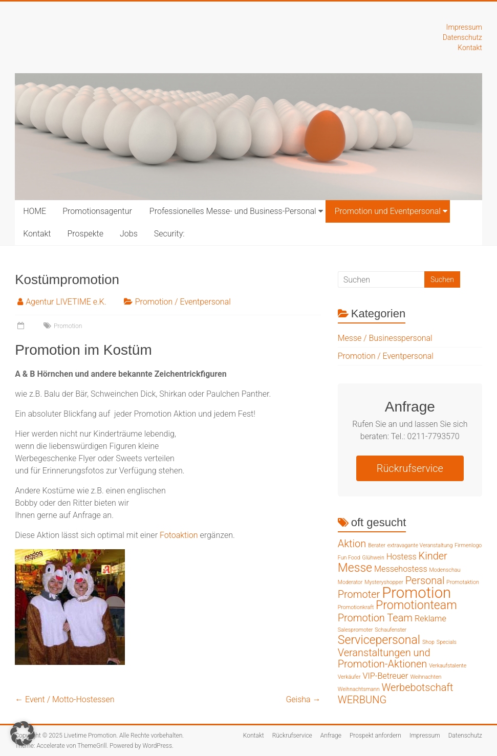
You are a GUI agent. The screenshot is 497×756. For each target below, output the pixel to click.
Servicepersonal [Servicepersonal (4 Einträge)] (379, 640)
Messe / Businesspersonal (385, 338)
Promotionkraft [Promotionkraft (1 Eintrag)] (356, 607)
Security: (169, 234)
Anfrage (330, 735)
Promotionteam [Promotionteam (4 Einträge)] (416, 605)
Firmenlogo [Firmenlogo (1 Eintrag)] (468, 545)
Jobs (129, 234)
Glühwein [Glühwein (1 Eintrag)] (373, 557)
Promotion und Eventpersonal (388, 211)
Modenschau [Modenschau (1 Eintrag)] (445, 570)
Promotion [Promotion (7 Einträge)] (416, 592)
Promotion (68, 326)
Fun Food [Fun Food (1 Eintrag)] (349, 557)
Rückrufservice (410, 468)
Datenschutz (462, 37)
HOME (34, 211)
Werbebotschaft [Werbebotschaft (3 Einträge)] (417, 687)
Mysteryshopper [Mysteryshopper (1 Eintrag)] (383, 582)
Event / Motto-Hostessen (64, 699)
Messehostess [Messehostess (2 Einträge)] (400, 569)
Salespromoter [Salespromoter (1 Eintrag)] (355, 630)
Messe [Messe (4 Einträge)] (355, 568)
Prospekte (85, 234)
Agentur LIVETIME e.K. (66, 302)
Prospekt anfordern (375, 735)
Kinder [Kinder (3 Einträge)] (433, 556)
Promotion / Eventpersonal (183, 302)
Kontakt (470, 48)
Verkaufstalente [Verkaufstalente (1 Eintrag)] (447, 665)
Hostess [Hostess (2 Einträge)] (401, 556)
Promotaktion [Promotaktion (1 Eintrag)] (462, 582)
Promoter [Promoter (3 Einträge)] (359, 594)
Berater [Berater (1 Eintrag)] (376, 545)
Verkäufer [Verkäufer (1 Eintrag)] (349, 677)
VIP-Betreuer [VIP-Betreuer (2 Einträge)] (385, 676)
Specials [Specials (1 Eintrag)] (447, 642)
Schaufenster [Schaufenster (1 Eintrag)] (390, 630)
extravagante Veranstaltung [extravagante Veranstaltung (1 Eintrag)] (420, 545)
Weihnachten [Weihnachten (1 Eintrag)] (425, 677)
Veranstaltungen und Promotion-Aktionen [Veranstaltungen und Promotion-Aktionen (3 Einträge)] (384, 658)
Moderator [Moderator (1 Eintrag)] (350, 582)
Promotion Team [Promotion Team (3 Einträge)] (375, 618)
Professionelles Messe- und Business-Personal (232, 211)
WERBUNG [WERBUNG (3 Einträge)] (362, 700)
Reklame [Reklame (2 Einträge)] (430, 618)
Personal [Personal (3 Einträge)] (425, 580)
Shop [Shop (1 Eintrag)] (428, 642)
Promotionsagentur (97, 211)
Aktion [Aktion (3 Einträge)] (352, 543)
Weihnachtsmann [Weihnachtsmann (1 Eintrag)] (359, 689)
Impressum (464, 27)
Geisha (303, 699)
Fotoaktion (179, 535)
